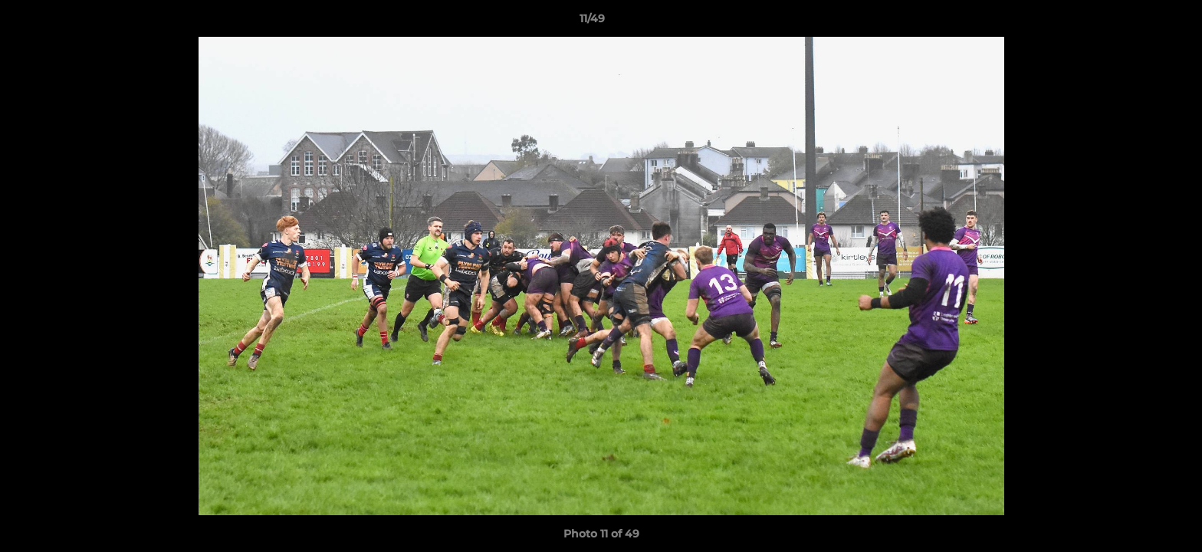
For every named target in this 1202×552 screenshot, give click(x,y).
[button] (1137, 22)
